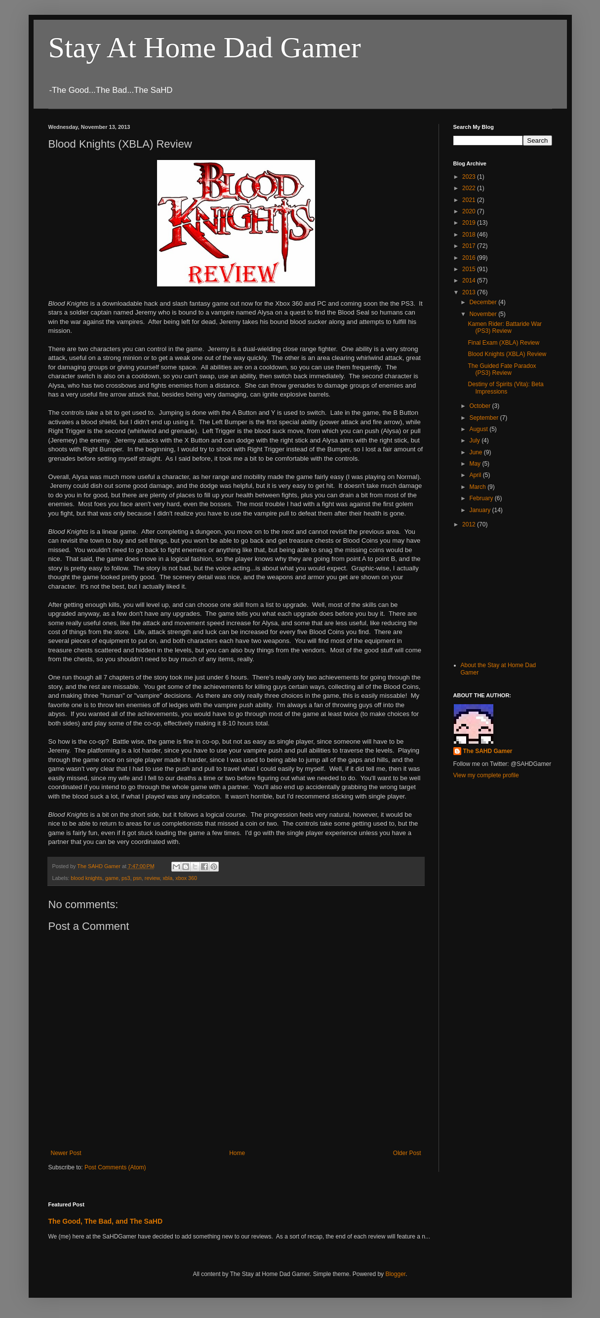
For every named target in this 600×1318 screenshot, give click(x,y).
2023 (469, 176)
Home (237, 1153)
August (479, 429)
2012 (469, 524)
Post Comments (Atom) (115, 1167)
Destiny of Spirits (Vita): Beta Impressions (505, 388)
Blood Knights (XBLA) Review (507, 354)
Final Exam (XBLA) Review (503, 342)
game (112, 878)
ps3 (125, 878)
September (484, 417)
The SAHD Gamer (488, 751)
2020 (469, 211)
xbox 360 (186, 878)
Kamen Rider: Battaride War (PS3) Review (505, 327)
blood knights (86, 878)
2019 (469, 222)
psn (137, 878)
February (481, 498)
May (475, 463)
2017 (469, 245)
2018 (469, 234)
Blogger (395, 1274)
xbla (167, 878)
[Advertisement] (502, 593)
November (483, 314)
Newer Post (66, 1153)
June (476, 452)
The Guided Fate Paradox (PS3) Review (502, 369)
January (480, 510)
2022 (469, 188)
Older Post (407, 1153)
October (480, 405)
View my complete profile (486, 775)
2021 (469, 200)
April (475, 475)
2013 (469, 292)
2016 (469, 257)
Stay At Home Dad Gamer (204, 47)
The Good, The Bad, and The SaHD (105, 1221)
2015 (469, 269)
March (478, 486)
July (475, 440)
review (152, 878)
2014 (469, 280)
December (483, 302)
